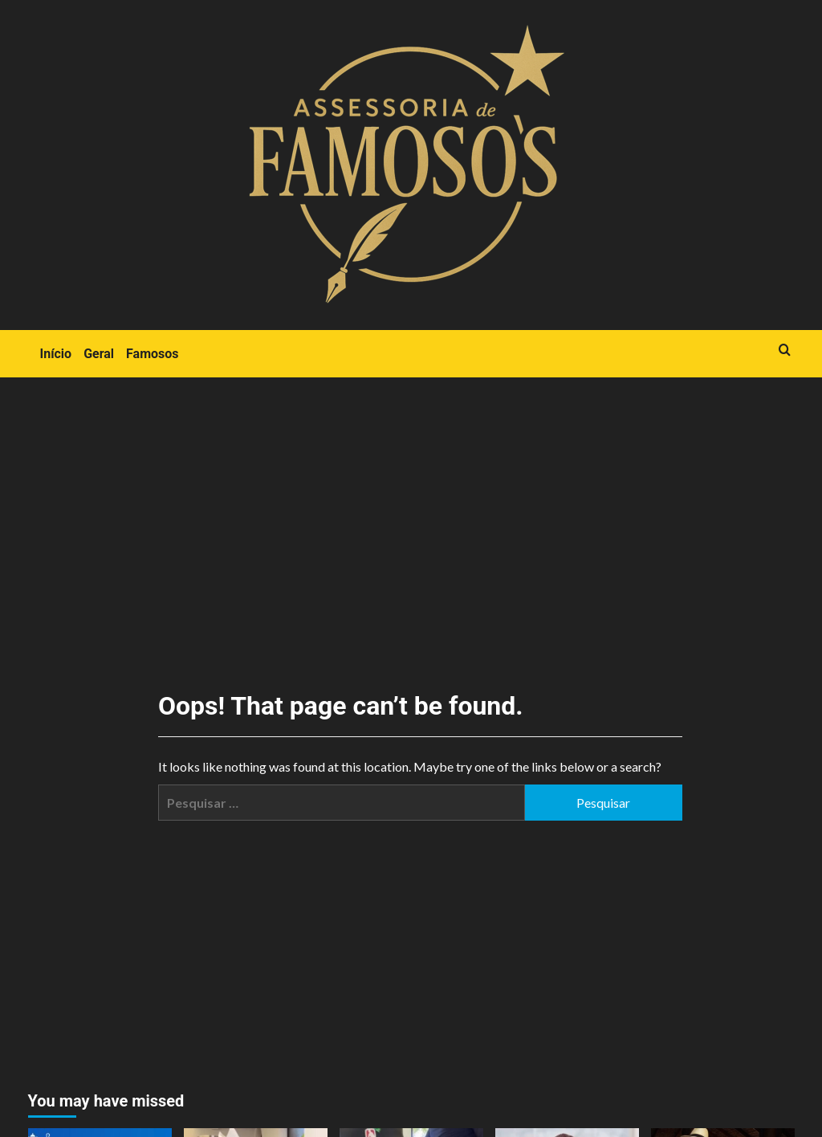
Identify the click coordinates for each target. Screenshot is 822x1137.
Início (56, 353)
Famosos (152, 353)
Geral (98, 353)
